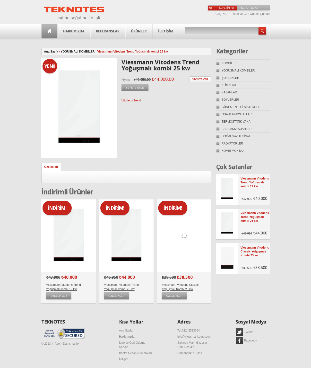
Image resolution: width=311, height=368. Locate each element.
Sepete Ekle (135, 87)
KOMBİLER (229, 63)
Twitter (244, 332)
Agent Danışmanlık (67, 343)
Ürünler (139, 31)
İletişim (123, 359)
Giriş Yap (221, 14)
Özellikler (59, 295)
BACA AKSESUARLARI (237, 129)
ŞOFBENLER (230, 78)
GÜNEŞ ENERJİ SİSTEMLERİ (241, 107)
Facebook (246, 340)
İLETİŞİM (165, 31)
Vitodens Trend (131, 100)
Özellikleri (51, 167)
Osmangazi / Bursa (189, 353)
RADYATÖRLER (232, 143)
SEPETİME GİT (250, 7)
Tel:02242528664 (188, 330)
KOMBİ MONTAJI (233, 151)
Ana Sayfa (49, 31)
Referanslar (108, 31)
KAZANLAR (229, 92)
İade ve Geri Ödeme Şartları (251, 14)
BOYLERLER (230, 99)
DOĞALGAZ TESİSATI (236, 136)
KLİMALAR (229, 85)
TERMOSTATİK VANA (236, 121)
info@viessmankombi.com (194, 336)
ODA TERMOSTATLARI (237, 114)
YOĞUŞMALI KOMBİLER (77, 51)
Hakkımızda (74, 31)
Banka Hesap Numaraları (135, 353)
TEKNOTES (53, 321)
